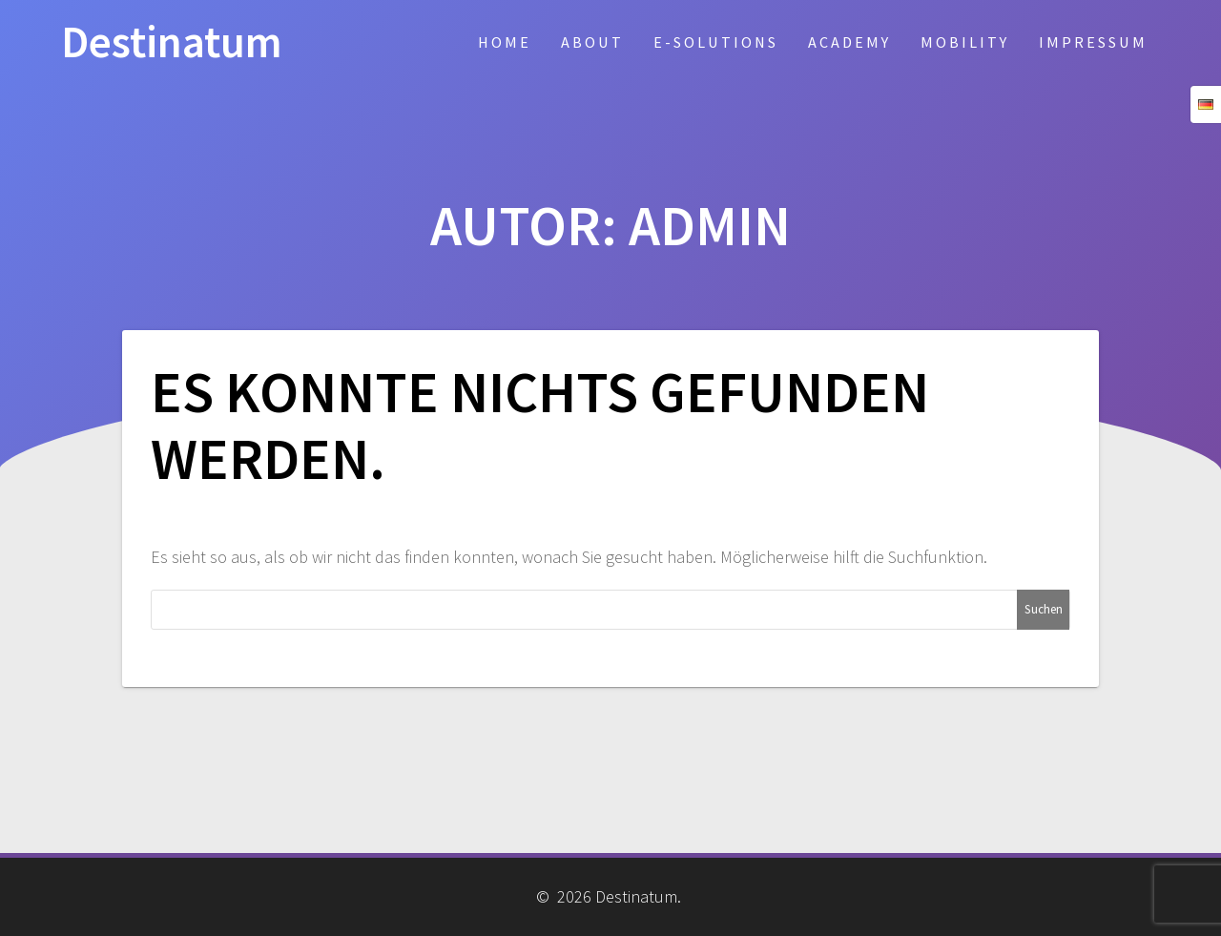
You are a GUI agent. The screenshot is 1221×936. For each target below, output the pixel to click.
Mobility (965, 42)
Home (504, 42)
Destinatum (171, 42)
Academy (849, 42)
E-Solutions (715, 42)
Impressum (1093, 42)
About (592, 42)
